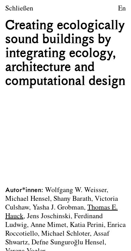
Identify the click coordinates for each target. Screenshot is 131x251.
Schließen (19, 9)
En (122, 9)
